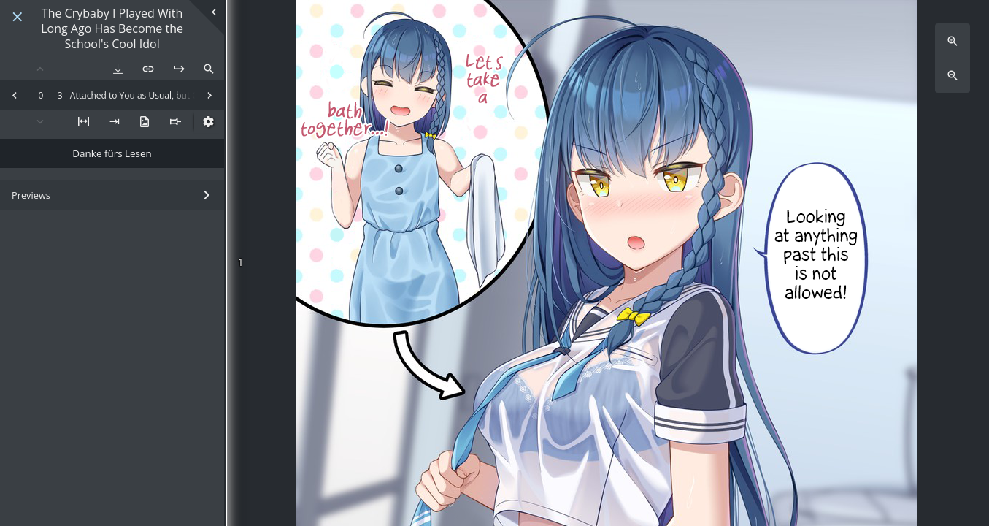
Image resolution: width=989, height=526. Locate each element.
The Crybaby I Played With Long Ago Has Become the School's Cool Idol (112, 28)
